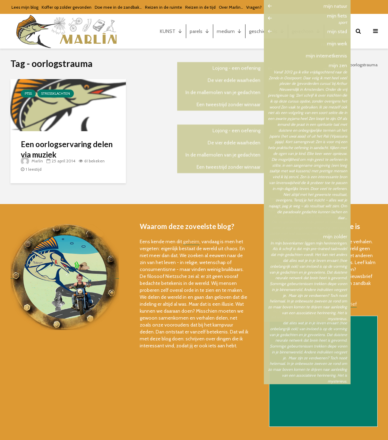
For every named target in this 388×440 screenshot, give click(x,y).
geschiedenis (266, 31)
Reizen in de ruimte (163, 7)
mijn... (337, 31)
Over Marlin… (231, 7)
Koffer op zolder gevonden (67, 7)
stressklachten (55, 93)
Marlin (32, 160)
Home (339, 64)
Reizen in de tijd (200, 7)
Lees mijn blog (24, 7)
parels (199, 31)
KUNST (171, 31)
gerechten (306, 31)
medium (229, 31)
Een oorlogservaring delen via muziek (67, 149)
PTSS (28, 93)
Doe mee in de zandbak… (118, 7)
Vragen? (254, 7)
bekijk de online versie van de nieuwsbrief (313, 304)
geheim (191, 241)
